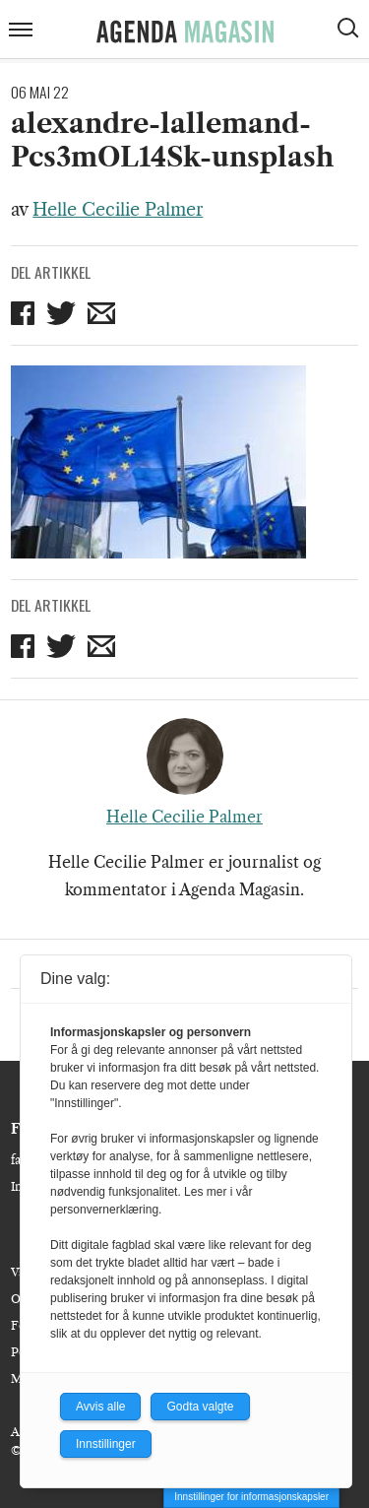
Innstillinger (106, 1444)
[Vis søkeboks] (350, 30)
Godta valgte (199, 1406)
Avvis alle (100, 1406)
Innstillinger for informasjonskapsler (251, 1496)
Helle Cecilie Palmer (117, 210)
